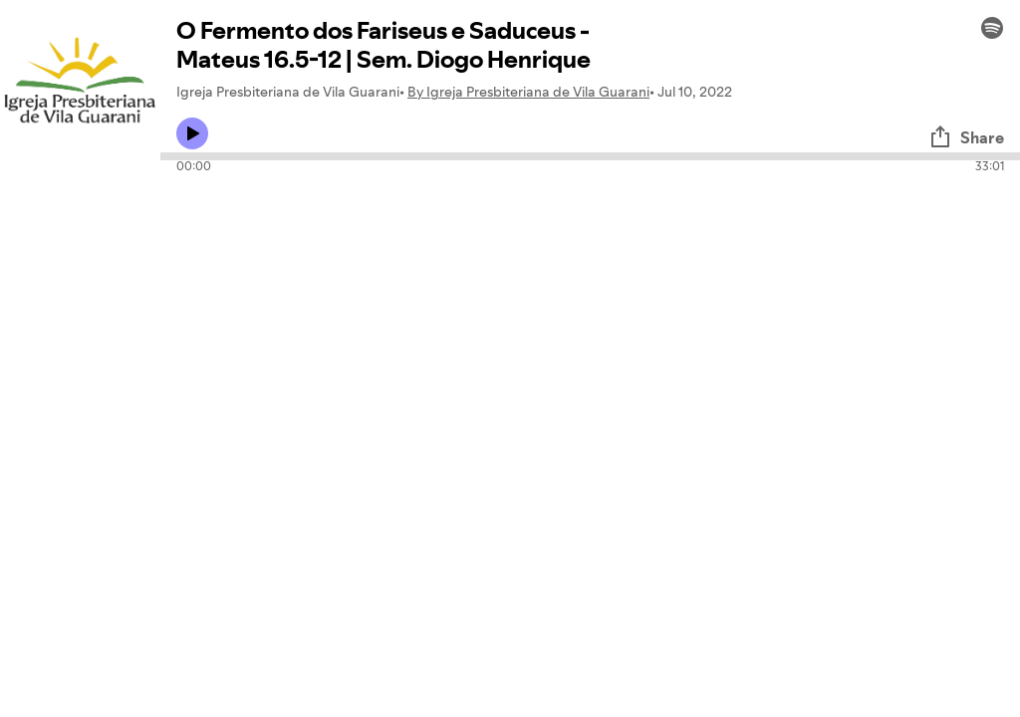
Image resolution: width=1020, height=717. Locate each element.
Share (966, 137)
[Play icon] (192, 133)
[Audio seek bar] (590, 156)
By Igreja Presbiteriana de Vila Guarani (528, 92)
